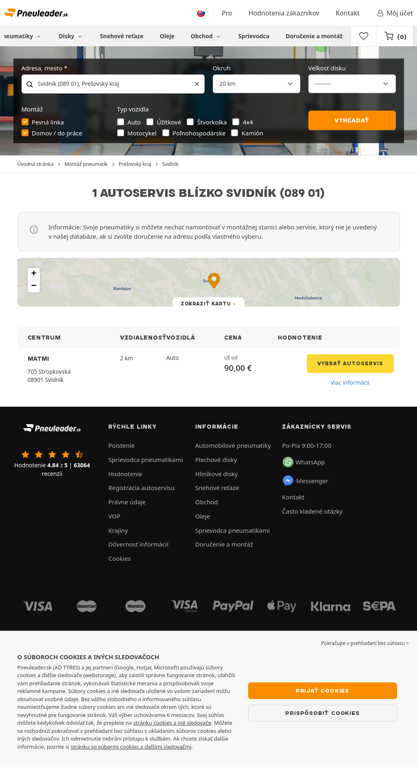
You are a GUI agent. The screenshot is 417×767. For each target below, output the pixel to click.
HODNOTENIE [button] (300, 337)
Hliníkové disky (216, 474)
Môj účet (394, 13)
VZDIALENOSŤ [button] (143, 337)
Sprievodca (253, 36)
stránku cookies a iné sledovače (172, 722)
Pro (227, 13)
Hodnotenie (125, 474)
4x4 (248, 122)
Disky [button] (71, 36)
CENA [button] (233, 337)
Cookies (119, 558)
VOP (114, 516)
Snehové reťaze (122, 36)
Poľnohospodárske (198, 133)
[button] (34, 274)
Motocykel (142, 133)
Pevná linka (48, 122)
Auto (134, 122)
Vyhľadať (351, 120)
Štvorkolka (212, 122)
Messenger (305, 481)
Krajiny (118, 530)
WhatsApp (304, 462)
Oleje (167, 36)
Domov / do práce (57, 133)
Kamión (252, 133)
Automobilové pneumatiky (233, 445)
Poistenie (121, 445)
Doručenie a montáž (314, 36)
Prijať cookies (322, 690)
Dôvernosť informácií (138, 544)
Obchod (206, 36)
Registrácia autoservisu (141, 488)
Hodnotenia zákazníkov (284, 13)
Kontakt (348, 13)
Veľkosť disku (327, 68)
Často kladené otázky (312, 511)
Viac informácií (350, 382)
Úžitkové (169, 122)
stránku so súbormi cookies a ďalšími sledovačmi (131, 746)
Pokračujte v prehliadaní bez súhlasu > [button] (365, 643)
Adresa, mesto (42, 68)
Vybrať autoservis (350, 363)
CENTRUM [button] (44, 337)
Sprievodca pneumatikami (145, 459)
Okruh (222, 68)
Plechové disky (216, 459)
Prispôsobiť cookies (322, 713)
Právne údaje (127, 502)
